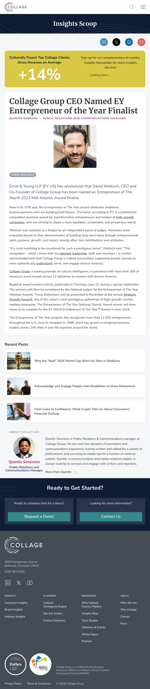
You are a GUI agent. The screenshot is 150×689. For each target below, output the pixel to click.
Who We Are (129, 603)
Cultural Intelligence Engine (55, 605)
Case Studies (90, 620)
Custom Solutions (54, 620)
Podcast (87, 641)
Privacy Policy (13, 683)
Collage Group (19, 271)
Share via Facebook (129, 42)
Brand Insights (14, 609)
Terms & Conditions (39, 683)
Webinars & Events (93, 627)
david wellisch (23, 175)
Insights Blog (90, 613)
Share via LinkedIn (104, 42)
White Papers (90, 634)
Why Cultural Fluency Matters (92, 605)
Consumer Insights (16, 603)
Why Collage (129, 609)
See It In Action (52, 613)
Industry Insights (15, 616)
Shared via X (116, 42)
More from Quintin (58, 472)
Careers (125, 616)
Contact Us (111, 516)
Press (124, 623)
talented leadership (73, 253)
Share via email (141, 42)
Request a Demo (39, 516)
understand (44, 263)
